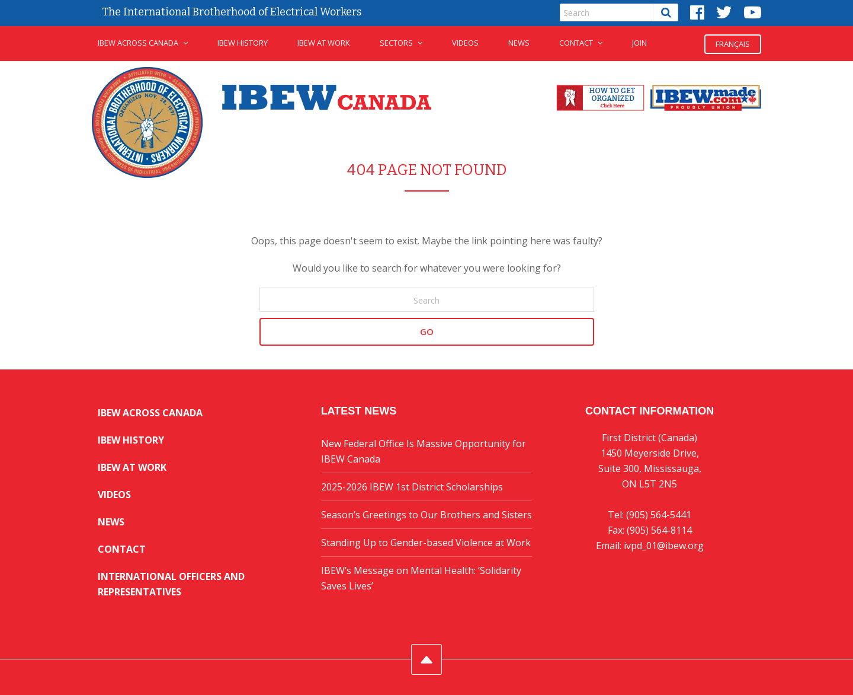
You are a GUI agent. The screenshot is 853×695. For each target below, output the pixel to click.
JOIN (639, 42)
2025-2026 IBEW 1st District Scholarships (412, 486)
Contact (576, 42)
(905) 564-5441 (658, 514)
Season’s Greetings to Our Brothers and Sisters (426, 514)
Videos (465, 42)
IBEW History (242, 42)
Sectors (396, 42)
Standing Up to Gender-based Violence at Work (426, 542)
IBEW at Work (323, 42)
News (519, 42)
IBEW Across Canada (138, 42)
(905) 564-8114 (659, 530)
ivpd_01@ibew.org (664, 545)
